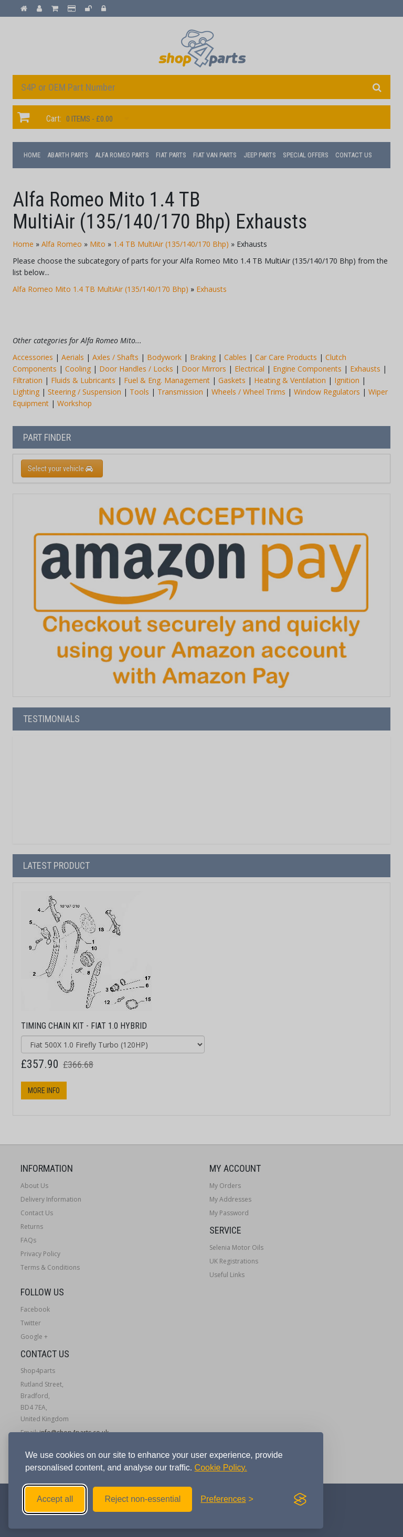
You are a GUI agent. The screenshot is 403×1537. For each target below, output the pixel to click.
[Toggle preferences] (226, 1499)
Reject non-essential (142, 1499)
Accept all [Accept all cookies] (55, 1499)
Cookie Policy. (221, 1467)
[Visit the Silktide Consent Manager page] (300, 1499)
